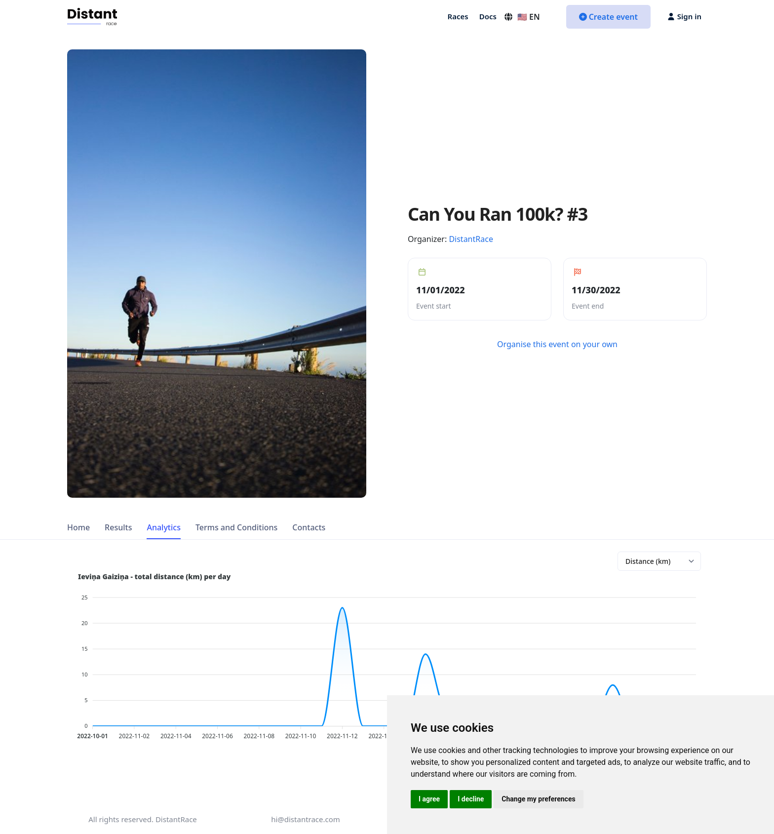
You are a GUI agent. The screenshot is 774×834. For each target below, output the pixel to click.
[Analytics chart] (659, 561)
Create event (608, 16)
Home (78, 527)
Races (458, 16)
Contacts (308, 527)
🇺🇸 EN (521, 17)
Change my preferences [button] (538, 799)
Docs (488, 16)
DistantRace (471, 239)
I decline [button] (471, 799)
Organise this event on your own (557, 344)
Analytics (164, 527)
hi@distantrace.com (305, 819)
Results (118, 527)
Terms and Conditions (236, 527)
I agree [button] (429, 799)
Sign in (684, 16)
